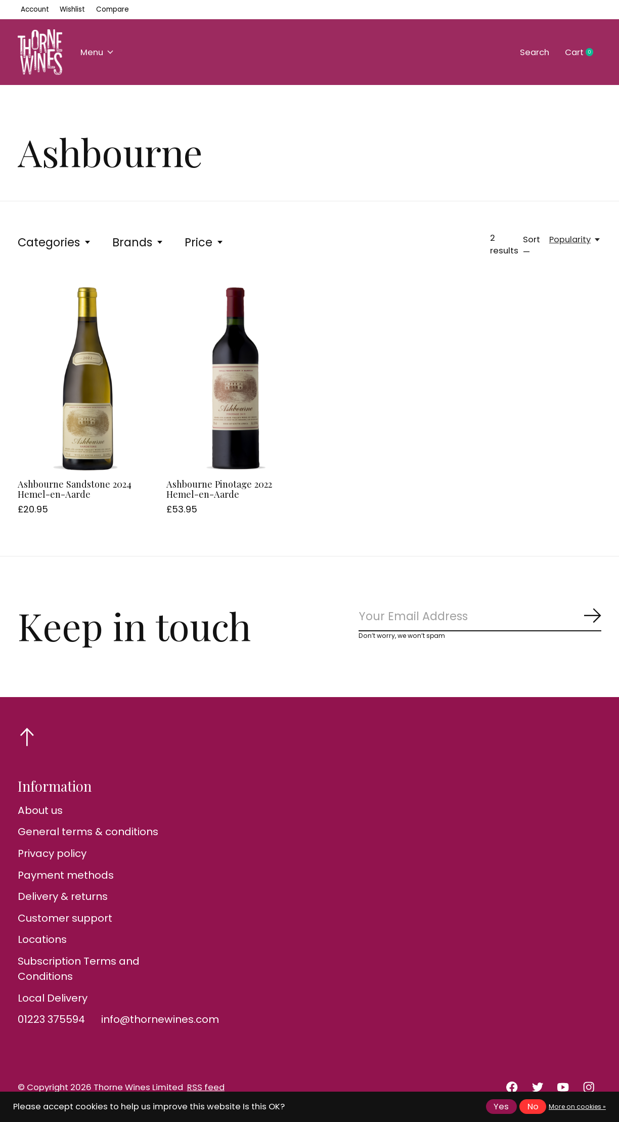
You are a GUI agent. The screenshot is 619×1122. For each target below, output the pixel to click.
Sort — (531, 246)
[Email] (480, 616)
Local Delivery (52, 998)
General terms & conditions (88, 832)
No (533, 1106)
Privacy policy (52, 853)
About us (40, 810)
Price (204, 242)
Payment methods (66, 875)
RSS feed (206, 1087)
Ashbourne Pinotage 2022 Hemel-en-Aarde (219, 489)
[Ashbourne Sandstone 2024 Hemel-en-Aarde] (87, 378)
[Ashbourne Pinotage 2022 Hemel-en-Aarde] (235, 378)
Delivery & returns (63, 896)
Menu (96, 52)
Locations (42, 939)
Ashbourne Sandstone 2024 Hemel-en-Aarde (74, 489)
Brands (138, 242)
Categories (55, 242)
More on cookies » (577, 1106)
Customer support (65, 918)
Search (534, 52)
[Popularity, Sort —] (575, 239)
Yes (501, 1106)
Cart (583, 53)
